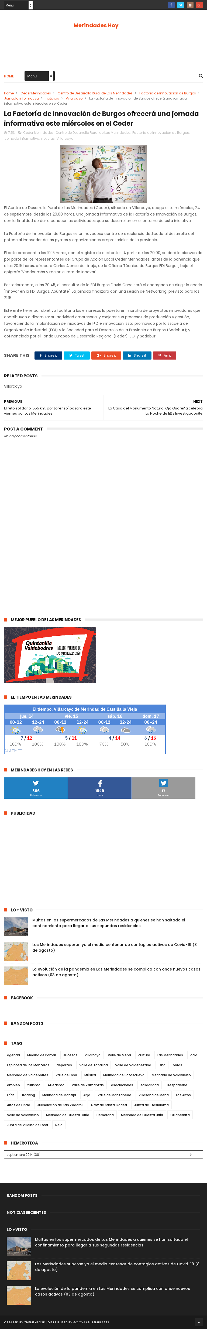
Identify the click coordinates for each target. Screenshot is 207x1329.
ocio (193, 1055)
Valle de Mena (119, 1055)
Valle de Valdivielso (23, 1115)
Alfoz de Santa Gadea (109, 1105)
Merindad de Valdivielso (171, 1075)
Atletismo (56, 1085)
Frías (11, 1095)
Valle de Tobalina (93, 1065)
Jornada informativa (21, 98)
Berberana (105, 1115)
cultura (144, 1055)
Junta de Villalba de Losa (27, 1125)
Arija (86, 1095)
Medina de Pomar (41, 1055)
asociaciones (122, 1085)
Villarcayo (74, 98)
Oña (161, 1065)
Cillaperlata (180, 1115)
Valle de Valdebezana (133, 1065)
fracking (28, 1095)
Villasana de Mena (154, 1095)
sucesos (70, 1055)
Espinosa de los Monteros (28, 1065)
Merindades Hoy (96, 25)
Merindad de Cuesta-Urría (67, 1115)
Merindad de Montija (59, 1095)
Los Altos (183, 1095)
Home (9, 76)
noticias (52, 98)
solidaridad (149, 1085)
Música (90, 1075)
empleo (13, 1085)
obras (177, 1065)
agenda (13, 1055)
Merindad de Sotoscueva (123, 1075)
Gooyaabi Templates (91, 1322)
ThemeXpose (34, 1322)
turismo (33, 1085)
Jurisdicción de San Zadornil (60, 1105)
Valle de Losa (66, 1075)
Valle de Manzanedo (114, 1095)
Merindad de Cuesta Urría (142, 1115)
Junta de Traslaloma (151, 1105)
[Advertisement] (103, 49)
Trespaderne (176, 1085)
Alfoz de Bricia (18, 1105)
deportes (64, 1065)
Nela (59, 1125)
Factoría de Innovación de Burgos (167, 93)
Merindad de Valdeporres (27, 1075)
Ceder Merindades (35, 93)
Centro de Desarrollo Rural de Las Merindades (95, 93)
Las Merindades (170, 1055)
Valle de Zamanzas (88, 1085)
